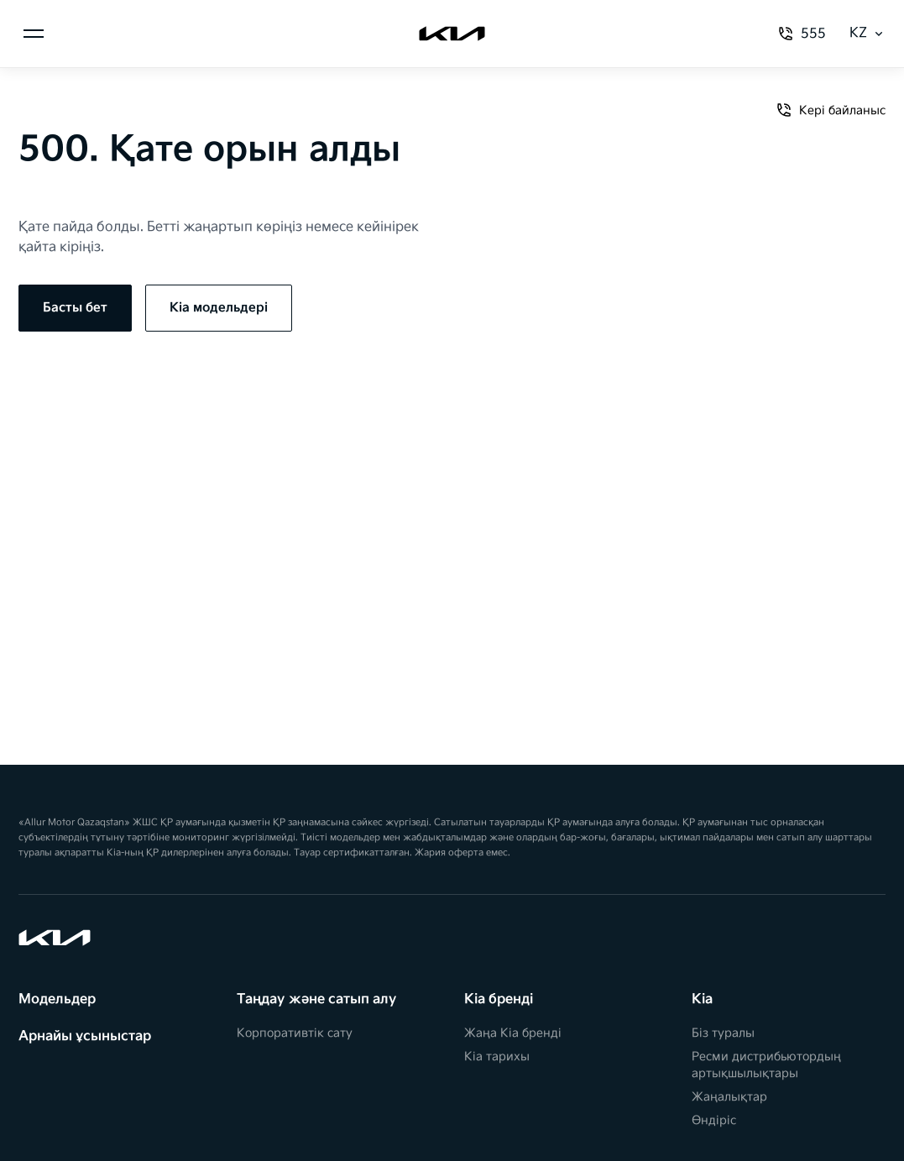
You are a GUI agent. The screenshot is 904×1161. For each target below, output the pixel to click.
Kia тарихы (497, 1056)
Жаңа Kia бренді (513, 1033)
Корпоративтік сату (295, 1033)
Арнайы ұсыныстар (84, 1036)
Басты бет (75, 308)
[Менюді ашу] (33, 33)
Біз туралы (723, 1033)
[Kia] (452, 33)
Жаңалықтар (729, 1097)
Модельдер (57, 999)
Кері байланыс (831, 110)
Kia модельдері (219, 308)
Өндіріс (714, 1120)
